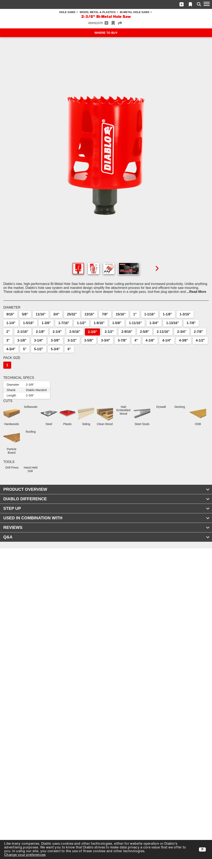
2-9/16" (127, 331)
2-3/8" (92, 332)
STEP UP (106, 508)
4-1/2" (200, 340)
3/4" (56, 314)
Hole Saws (67, 12)
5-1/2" (38, 349)
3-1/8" (21, 340)
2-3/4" (181, 331)
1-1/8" (167, 314)
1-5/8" (116, 323)
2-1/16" (22, 331)
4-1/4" (166, 340)
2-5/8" (144, 331)
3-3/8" (55, 340)
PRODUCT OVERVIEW (106, 489)
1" (134, 314)
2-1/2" (109, 331)
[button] (181, 4)
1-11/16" (135, 323)
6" (69, 349)
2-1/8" (40, 331)
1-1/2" (81, 323)
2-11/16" (163, 331)
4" (136, 340)
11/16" (41, 314)
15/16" (121, 314)
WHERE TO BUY (106, 32)
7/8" (105, 314)
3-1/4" (38, 340)
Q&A (106, 537)
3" (8, 340)
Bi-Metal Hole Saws (134, 12)
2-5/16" (74, 331)
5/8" (25, 314)
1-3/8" (46, 323)
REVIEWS (106, 527)
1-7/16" (63, 323)
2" (8, 331)
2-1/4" (57, 331)
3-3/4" (105, 340)
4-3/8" (183, 340)
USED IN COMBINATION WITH (106, 518)
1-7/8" (191, 323)
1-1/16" (149, 314)
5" (24, 349)
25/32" (72, 314)
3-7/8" (122, 340)
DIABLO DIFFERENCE (106, 499)
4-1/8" (150, 340)
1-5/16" (28, 323)
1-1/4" (10, 323)
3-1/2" (72, 340)
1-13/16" (172, 323)
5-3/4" (55, 349)
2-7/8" (198, 331)
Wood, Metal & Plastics (98, 12)
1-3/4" (154, 323)
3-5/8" (88, 340)
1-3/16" (184, 314)
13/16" (89, 314)
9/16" (10, 314)
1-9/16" (99, 323)
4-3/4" (10, 349)
